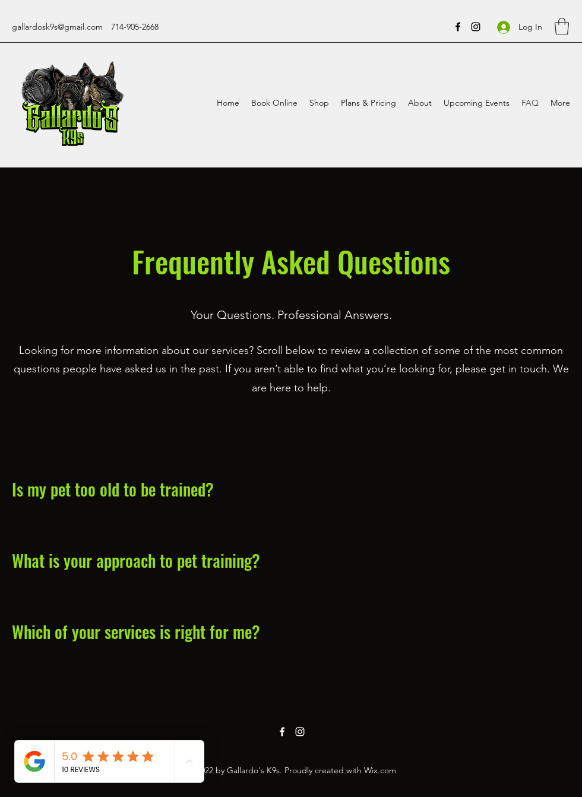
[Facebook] (458, 27)
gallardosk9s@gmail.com (57, 26)
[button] (562, 26)
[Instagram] (476, 27)
